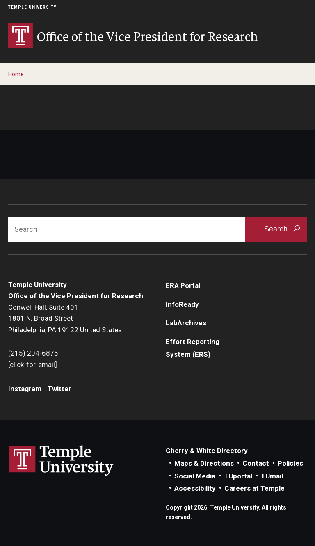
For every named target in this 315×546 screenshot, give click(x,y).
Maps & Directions (204, 463)
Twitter (59, 389)
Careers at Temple (254, 488)
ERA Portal (183, 285)
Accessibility (195, 488)
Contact (255, 463)
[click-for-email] (32, 364)
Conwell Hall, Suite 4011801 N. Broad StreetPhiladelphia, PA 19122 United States (65, 318)
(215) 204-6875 (33, 353)
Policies (290, 463)
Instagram (24, 389)
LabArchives (186, 323)
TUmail (272, 476)
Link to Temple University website (61, 460)
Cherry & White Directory (207, 450)
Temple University (32, 7)
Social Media (194, 476)
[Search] (126, 229)
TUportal (238, 476)
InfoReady (182, 304)
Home (16, 74)
